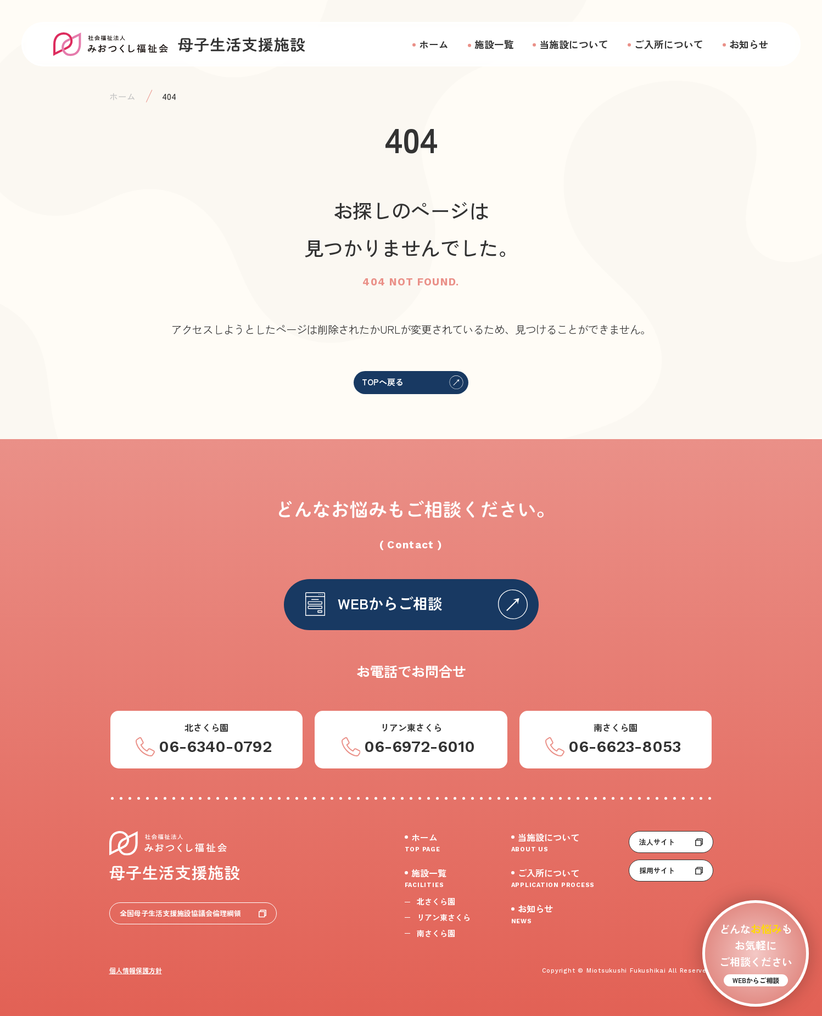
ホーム (434, 44)
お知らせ (749, 44)
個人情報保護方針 (135, 970)
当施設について (573, 44)
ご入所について (668, 44)
